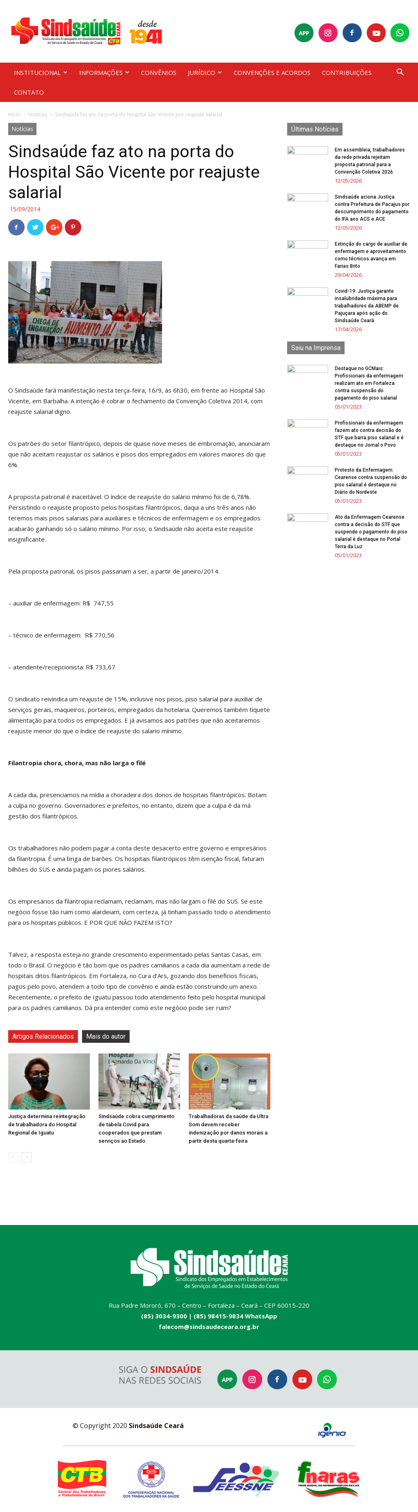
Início (14, 114)
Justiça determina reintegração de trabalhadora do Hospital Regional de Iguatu (46, 1124)
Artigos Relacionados (43, 1036)
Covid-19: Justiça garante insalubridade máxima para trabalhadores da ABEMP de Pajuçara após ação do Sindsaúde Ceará (367, 305)
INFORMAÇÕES (104, 72)
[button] (400, 73)
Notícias (37, 114)
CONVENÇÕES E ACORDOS (272, 72)
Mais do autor (106, 1036)
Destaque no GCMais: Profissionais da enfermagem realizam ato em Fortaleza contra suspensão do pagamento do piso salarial (369, 383)
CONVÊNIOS (158, 72)
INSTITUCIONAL (40, 72)
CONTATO (29, 92)
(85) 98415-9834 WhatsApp (235, 1316)
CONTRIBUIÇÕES (347, 72)
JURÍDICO (205, 72)
